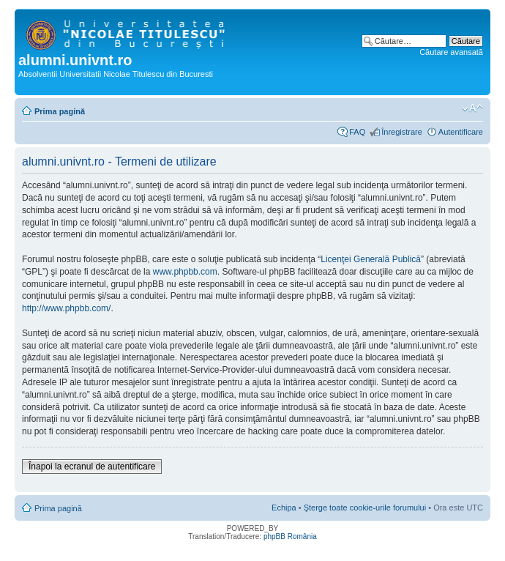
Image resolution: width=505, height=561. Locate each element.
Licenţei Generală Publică (371, 259)
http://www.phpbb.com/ (66, 308)
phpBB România (290, 536)
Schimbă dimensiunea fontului (472, 108)
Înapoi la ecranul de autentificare (92, 466)
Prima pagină (59, 111)
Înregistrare (401, 131)
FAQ (357, 131)
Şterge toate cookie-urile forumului (365, 507)
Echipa (284, 507)
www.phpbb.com (185, 272)
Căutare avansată (451, 52)
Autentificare (460, 131)
